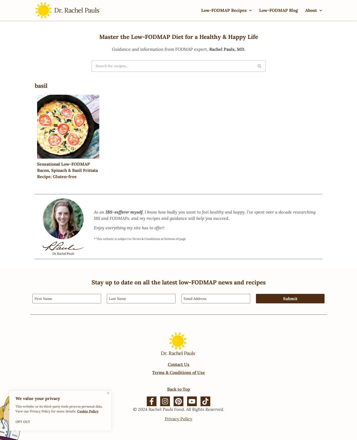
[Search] (259, 66)
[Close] (108, 393)
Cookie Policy (88, 411)
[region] (60, 411)
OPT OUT (23, 422)
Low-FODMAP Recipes (226, 10)
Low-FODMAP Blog (278, 10)
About (313, 10)
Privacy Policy (178, 418)
